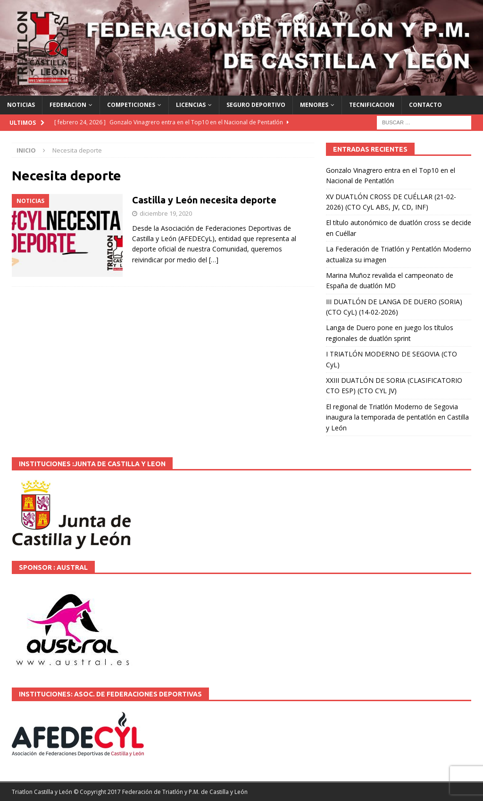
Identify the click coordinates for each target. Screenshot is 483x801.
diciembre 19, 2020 (166, 213)
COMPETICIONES (131, 105)
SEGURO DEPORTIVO (255, 105)
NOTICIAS (21, 105)
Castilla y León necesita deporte (204, 199)
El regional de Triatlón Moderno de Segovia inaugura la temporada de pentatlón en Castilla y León (397, 417)
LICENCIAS (191, 105)
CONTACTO (425, 105)
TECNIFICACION (371, 105)
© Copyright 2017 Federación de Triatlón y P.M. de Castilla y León (161, 792)
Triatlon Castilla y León (42, 792)
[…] (213, 259)
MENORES (314, 105)
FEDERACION (68, 105)
